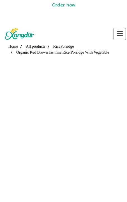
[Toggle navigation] (120, 34)
